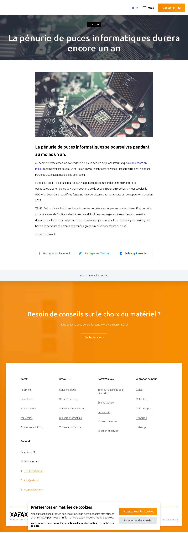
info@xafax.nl (31, 481)
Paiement (26, 391)
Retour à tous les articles (94, 275)
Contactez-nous (94, 337)
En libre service (28, 409)
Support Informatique (70, 419)
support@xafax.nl (33, 490)
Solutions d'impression (71, 409)
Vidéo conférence (107, 422)
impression (26, 419)
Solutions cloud (67, 391)
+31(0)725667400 (34, 472)
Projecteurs (104, 413)
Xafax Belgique (144, 409)
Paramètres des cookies (137, 519)
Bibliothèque (27, 400)
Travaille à (141, 419)
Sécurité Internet (68, 400)
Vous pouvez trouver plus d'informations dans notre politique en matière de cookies (71, 524)
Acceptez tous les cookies (137, 508)
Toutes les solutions (32, 428)
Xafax (139, 391)
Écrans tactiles (106, 403)
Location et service (108, 432)
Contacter (172, 7)
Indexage (141, 428)
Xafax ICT (141, 400)
